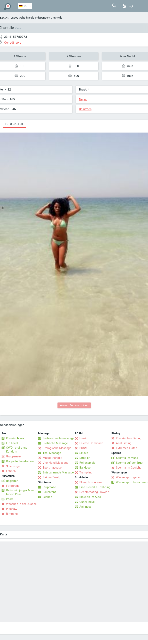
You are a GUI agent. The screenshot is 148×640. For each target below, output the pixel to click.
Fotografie (12, 486)
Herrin (83, 438)
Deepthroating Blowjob (94, 492)
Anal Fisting (123, 443)
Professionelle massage (58, 438)
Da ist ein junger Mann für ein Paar (20, 492)
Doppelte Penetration (20, 461)
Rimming (12, 513)
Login (128, 6)
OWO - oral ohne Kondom (16, 449)
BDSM (83, 448)
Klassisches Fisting (128, 438)
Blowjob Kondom (90, 482)
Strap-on (84, 458)
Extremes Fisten (126, 448)
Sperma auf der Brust (129, 462)
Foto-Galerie (14, 123)
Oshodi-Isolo (26, 17)
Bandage (85, 467)
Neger (83, 99)
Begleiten (12, 481)
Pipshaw (11, 509)
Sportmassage (52, 467)
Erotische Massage (55, 443)
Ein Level (12, 443)
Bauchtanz (49, 492)
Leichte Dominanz (91, 443)
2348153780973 (15, 37)
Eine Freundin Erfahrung (94, 487)
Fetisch (11, 471)
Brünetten (85, 109)
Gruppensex (13, 456)
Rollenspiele (87, 462)
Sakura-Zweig (51, 477)
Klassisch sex (15, 438)
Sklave (83, 453)
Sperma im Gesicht (128, 467)
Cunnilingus (87, 502)
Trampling (85, 472)
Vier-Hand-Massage (55, 462)
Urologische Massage (57, 448)
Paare (9, 499)
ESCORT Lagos (9, 17)
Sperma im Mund (127, 458)
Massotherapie (52, 458)
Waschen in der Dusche (21, 504)
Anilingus (85, 506)
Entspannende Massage (58, 472)
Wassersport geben (128, 477)
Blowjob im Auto (90, 497)
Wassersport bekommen (132, 482)
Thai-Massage (52, 453)
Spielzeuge (13, 466)
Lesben (47, 497)
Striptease (49, 487)
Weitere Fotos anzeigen (74, 405)
